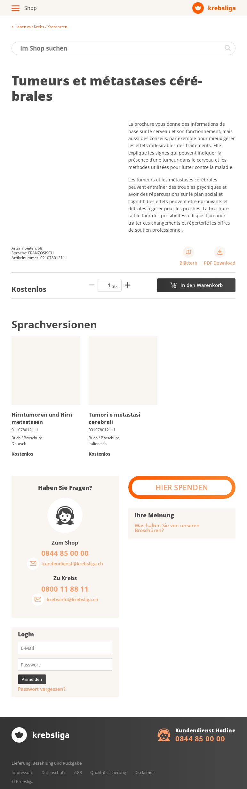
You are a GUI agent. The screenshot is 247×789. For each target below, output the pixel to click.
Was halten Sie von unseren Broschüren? (167, 528)
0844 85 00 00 (200, 738)
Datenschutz (54, 772)
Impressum (22, 772)
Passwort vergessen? (42, 689)
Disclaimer (144, 772)
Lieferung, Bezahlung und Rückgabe (47, 763)
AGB (78, 772)
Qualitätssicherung (108, 772)
